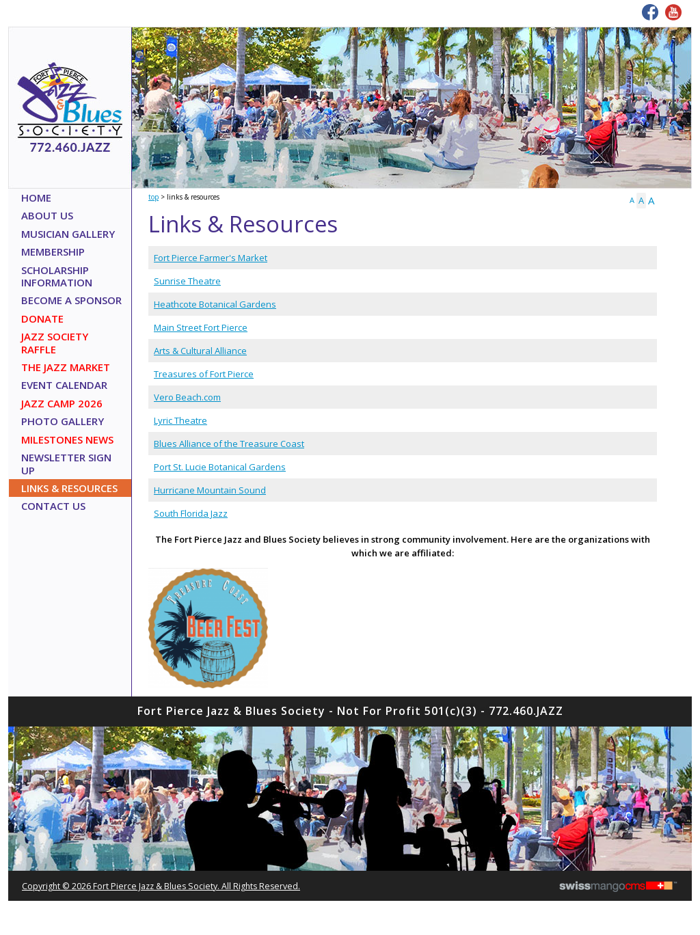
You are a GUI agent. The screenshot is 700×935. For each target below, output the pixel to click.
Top (153, 197)
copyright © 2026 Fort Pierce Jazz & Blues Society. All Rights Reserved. (161, 886)
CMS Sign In (15, 713)
